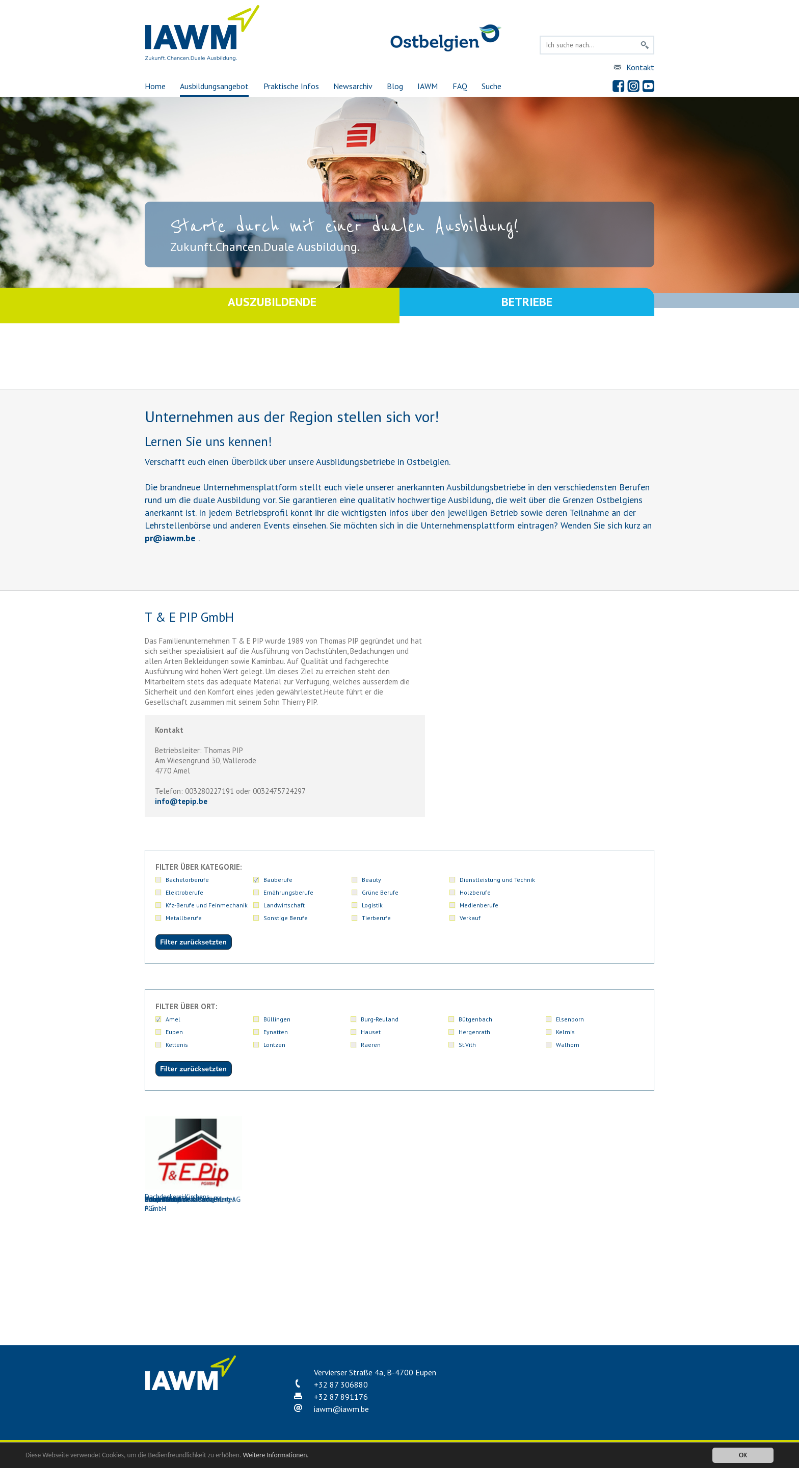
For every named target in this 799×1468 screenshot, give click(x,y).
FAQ (459, 86)
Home (155, 86)
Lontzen (274, 1044)
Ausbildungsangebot (214, 86)
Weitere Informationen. (277, 1455)
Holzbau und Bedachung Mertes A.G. (193, 1276)
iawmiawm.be (341, 1409)
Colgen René (295, 1160)
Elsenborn (570, 1019)
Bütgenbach (475, 1019)
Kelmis (565, 1032)
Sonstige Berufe (481, 905)
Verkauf (176, 918)
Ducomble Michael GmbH (498, 1160)
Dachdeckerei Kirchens (397, 1158)
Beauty (370, 879)
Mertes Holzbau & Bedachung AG (397, 1272)
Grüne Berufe (281, 892)
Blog (395, 86)
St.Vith (467, 1044)
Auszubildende (272, 305)
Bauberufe (277, 879)
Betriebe (526, 305)
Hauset (371, 1032)
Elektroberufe (575, 879)
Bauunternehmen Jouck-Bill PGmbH (193, 1164)
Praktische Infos (291, 86)
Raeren (371, 1044)
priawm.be (170, 538)
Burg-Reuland (379, 1019)
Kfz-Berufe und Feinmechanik (500, 892)
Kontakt (640, 67)
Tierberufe (570, 905)
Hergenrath (474, 1032)
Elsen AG (600, 1160)
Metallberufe (379, 905)
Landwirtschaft (576, 892)
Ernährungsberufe (191, 892)
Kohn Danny (295, 1272)
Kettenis (177, 1044)
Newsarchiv (352, 86)
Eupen (174, 1032)
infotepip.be (181, 801)
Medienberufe (282, 905)
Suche (491, 86)
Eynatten (275, 1032)
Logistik (176, 905)
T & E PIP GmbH (498, 1272)
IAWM (427, 86)
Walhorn (567, 1044)
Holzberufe (376, 892)
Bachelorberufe (187, 879)
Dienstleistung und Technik (496, 879)
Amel (173, 1019)
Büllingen (276, 1019)
